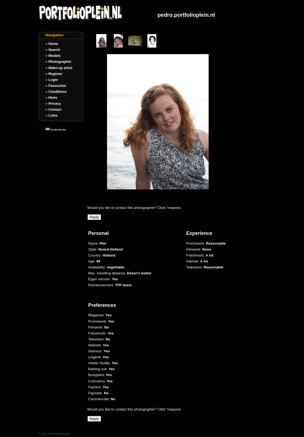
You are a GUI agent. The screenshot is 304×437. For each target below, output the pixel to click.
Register (55, 74)
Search (54, 50)
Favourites (57, 86)
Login (53, 80)
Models (54, 56)
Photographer (60, 62)
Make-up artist (60, 68)
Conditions (57, 92)
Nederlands (56, 129)
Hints (52, 98)
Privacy (54, 103)
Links (53, 115)
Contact (55, 109)
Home (53, 44)
